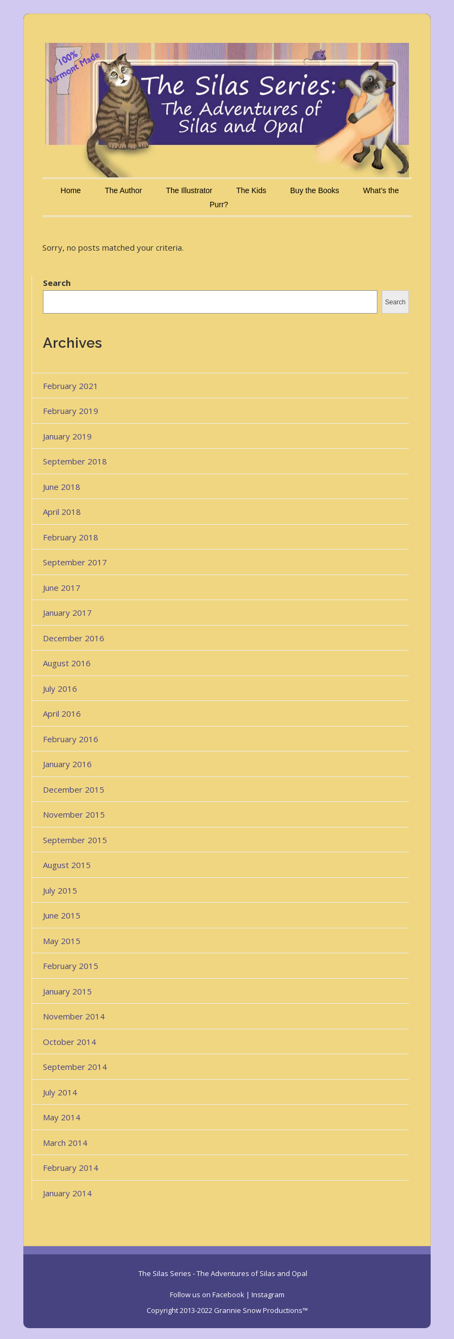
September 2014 (75, 1066)
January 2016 (67, 763)
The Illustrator (189, 190)
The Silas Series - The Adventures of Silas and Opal (222, 1273)
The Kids (251, 190)
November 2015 (74, 814)
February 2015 (70, 965)
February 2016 (70, 739)
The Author (123, 190)
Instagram (268, 1294)
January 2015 (67, 991)
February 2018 (70, 537)
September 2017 (75, 562)
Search (57, 282)
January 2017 (67, 612)
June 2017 (61, 587)
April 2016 (62, 713)
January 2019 (67, 436)
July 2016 (60, 688)
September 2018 (75, 461)
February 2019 (70, 410)
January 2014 (67, 1193)
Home (71, 190)
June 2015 (61, 915)
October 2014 (69, 1041)
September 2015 (75, 839)
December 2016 (73, 638)
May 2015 (61, 940)
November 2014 (74, 1016)
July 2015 (60, 890)
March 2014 (65, 1142)
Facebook (228, 1294)
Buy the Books (314, 190)
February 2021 (70, 385)
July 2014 (60, 1092)
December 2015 (73, 789)
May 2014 (61, 1117)
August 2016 (67, 663)
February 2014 (70, 1167)
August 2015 (67, 864)
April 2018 (62, 511)
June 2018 (61, 486)
